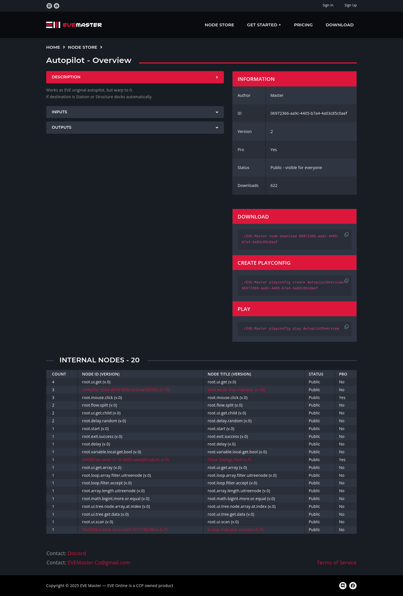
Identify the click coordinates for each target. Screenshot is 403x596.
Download (340, 24)
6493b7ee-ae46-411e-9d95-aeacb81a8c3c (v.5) (125, 459)
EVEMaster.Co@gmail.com (99, 562)
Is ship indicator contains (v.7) (235, 529)
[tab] (135, 77)
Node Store (219, 24)
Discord (77, 553)
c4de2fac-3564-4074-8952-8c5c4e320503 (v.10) (126, 389)
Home (53, 47)
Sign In (328, 5)
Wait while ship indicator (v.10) (236, 389)
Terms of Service (337, 562)
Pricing (303, 24)
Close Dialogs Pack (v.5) (229, 459)
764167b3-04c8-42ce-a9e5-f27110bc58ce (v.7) (125, 529)
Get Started (263, 24)
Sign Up (351, 5)
